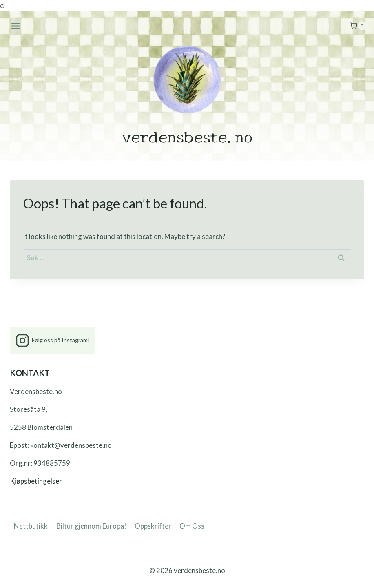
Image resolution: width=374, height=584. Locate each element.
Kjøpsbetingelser (36, 481)
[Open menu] (15, 25)
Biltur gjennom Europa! (91, 526)
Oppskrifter (153, 526)
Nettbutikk (31, 526)
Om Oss (191, 526)
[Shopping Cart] (358, 25)
